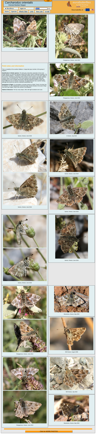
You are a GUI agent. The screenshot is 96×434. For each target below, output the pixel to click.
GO (49, 8)
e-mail (47, 11)
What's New (23, 11)
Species (14, 11)
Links (32, 11)
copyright (78, 6)
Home (7, 11)
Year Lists (39, 11)
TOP (48, 1)
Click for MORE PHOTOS (49, 431)
